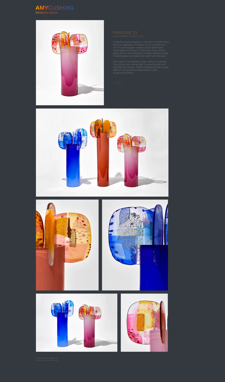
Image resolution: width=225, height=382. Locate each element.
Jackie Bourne (52, 360)
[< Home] (120, 83)
